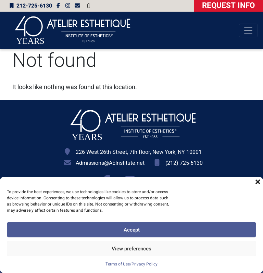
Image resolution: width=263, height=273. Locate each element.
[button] (257, 181)
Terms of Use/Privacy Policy (131, 264)
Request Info (228, 5)
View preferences (131, 248)
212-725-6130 (30, 6)
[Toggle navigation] (248, 30)
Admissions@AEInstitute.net (110, 163)
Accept (132, 230)
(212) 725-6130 (184, 163)
